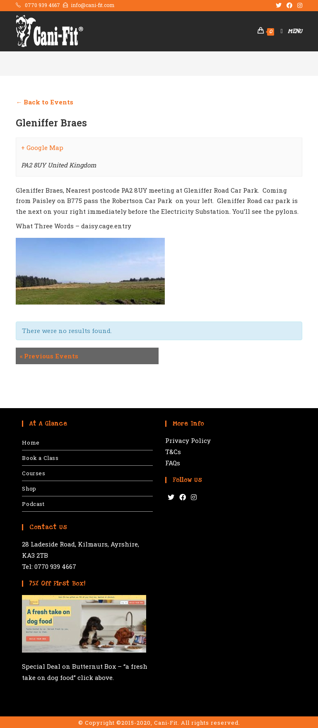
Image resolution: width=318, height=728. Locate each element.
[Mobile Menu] (288, 31)
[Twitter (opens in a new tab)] (278, 5)
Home (30, 442)
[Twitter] (171, 497)
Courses (33, 473)
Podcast (33, 504)
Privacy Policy (188, 440)
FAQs (172, 463)
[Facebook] (182, 497)
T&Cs (173, 451)
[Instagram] (194, 497)
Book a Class (40, 458)
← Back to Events (44, 102)
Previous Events (49, 356)
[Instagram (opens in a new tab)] (298, 5)
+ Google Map (42, 147)
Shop (29, 488)
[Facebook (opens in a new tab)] (289, 5)
